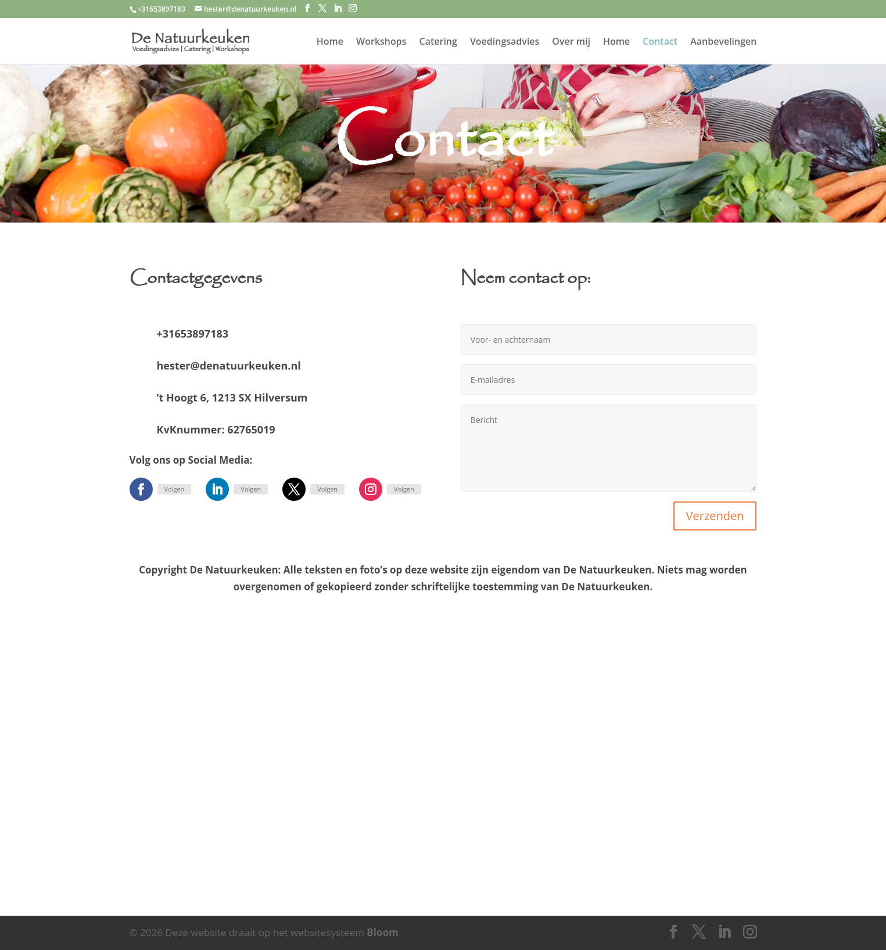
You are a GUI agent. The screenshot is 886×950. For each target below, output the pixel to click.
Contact (660, 42)
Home (330, 42)
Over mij (571, 42)
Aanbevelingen (723, 42)
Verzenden (715, 516)
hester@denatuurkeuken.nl (229, 365)
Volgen (174, 489)
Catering (438, 42)
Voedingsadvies (504, 42)
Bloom (382, 932)
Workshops (381, 42)
